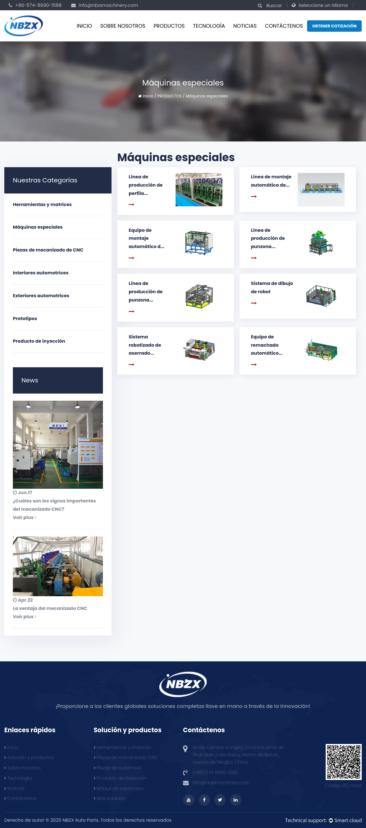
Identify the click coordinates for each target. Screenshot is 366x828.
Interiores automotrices (41, 273)
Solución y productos (29, 757)
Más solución (110, 798)
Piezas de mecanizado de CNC (48, 250)
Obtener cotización (334, 26)
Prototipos (25, 318)
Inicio (84, 25)
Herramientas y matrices (42, 204)
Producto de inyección (39, 341)
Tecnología (209, 25)
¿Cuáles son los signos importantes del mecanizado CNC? (54, 505)
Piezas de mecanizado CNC (126, 757)
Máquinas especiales (38, 227)
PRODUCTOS (169, 25)
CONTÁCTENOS (284, 25)
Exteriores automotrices (41, 295)
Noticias (245, 25)
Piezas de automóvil (117, 768)
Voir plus (24, 517)
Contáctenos (20, 798)
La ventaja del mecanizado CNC (50, 608)
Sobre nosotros (123, 25)
